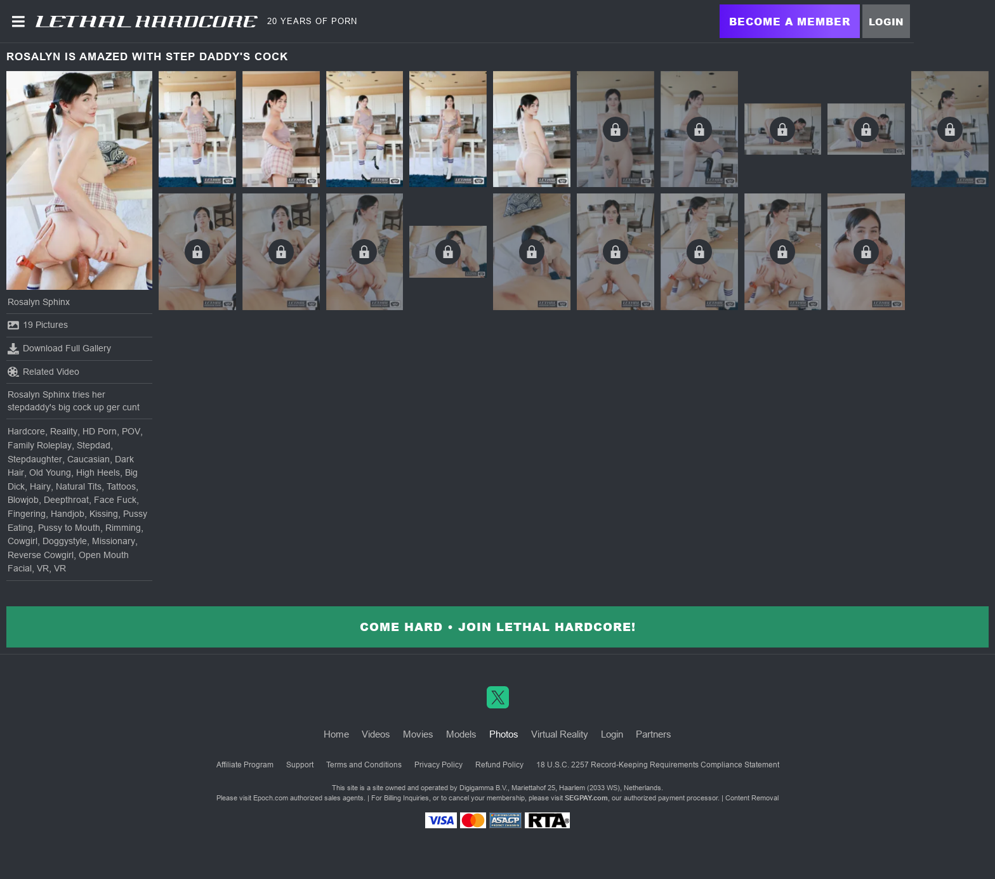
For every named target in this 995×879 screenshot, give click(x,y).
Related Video (43, 371)
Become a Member (789, 21)
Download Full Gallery (59, 349)
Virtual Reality (559, 734)
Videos (376, 734)
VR (43, 568)
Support (299, 764)
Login (886, 22)
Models (461, 734)
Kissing (103, 514)
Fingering (27, 514)
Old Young (50, 472)
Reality (63, 431)
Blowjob (23, 500)
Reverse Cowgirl (41, 555)
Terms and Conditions (364, 764)
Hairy (40, 486)
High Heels (98, 472)
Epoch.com (270, 798)
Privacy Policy (438, 764)
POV (131, 431)
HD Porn (99, 431)
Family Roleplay (40, 445)
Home (336, 734)
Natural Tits (79, 486)
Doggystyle (65, 541)
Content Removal (752, 798)
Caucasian (88, 459)
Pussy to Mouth (69, 528)
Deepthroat (66, 500)
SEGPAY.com (586, 798)
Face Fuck (115, 500)
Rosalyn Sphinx (39, 302)
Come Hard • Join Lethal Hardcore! (498, 626)
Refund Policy (499, 764)
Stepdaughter (35, 459)
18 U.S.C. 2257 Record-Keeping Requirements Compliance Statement (657, 764)
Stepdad (93, 445)
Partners (653, 734)
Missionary (113, 541)
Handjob (67, 514)
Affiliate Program (244, 764)
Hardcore (26, 431)
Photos (503, 734)
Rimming (123, 528)
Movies (418, 734)
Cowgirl (22, 541)
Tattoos (121, 486)
